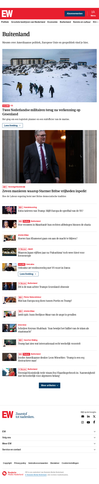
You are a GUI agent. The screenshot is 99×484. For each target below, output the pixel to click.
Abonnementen (75, 13)
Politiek (5, 22)
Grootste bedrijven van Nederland (28, 22)
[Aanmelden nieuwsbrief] (82, 416)
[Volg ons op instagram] (82, 422)
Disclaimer (54, 463)
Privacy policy (20, 463)
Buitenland (65, 22)
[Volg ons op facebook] (94, 422)
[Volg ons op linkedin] (88, 416)
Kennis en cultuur (82, 22)
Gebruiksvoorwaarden (38, 463)
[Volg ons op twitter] (94, 416)
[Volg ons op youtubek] (88, 422)
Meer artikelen (48, 385)
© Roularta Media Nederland (36, 475)
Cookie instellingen (70, 463)
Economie (52, 22)
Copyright (7, 463)
